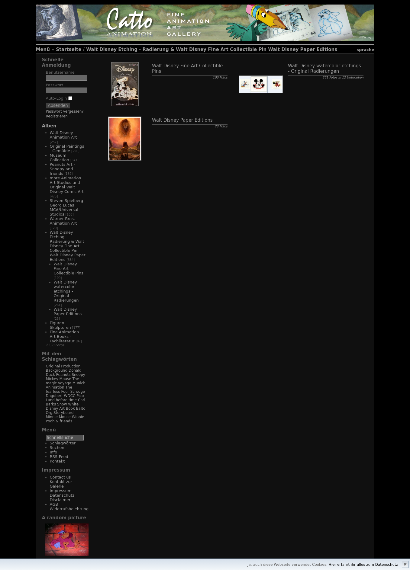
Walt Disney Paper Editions (68, 311)
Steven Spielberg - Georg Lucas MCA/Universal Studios (68, 207)
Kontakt (57, 461)
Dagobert (54, 396)
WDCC (70, 396)
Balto (81, 408)
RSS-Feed (59, 456)
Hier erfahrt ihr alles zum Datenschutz (363, 564)
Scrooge (77, 391)
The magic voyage (62, 381)
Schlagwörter (63, 443)
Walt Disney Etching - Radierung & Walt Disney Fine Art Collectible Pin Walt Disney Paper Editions (211, 49)
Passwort (54, 85)
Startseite (68, 49)
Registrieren (57, 116)
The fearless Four (59, 389)
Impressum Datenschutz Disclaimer (62, 495)
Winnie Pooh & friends (65, 419)
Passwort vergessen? (65, 111)
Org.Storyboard (60, 413)
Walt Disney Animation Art (63, 134)
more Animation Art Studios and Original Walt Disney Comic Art (67, 185)
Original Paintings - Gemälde (67, 148)
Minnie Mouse (58, 417)
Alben (49, 126)
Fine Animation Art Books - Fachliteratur (64, 336)
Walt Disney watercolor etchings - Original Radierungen (66, 291)
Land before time (61, 400)
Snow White (68, 404)
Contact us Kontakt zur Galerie (61, 481)
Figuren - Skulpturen (60, 325)
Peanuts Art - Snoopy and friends (62, 169)
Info (53, 452)
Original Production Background (63, 368)
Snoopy (78, 375)
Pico (80, 396)
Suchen (57, 447)
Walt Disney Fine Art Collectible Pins (68, 268)
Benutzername (60, 72)
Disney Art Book (60, 408)
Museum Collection (59, 157)
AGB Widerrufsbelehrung (69, 506)
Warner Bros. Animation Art (63, 221)
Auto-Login (59, 98)
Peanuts (63, 375)
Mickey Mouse (58, 379)
